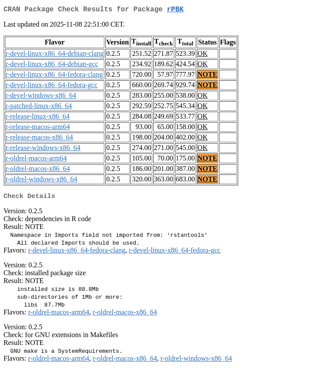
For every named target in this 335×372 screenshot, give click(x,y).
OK (203, 55)
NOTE (207, 76)
